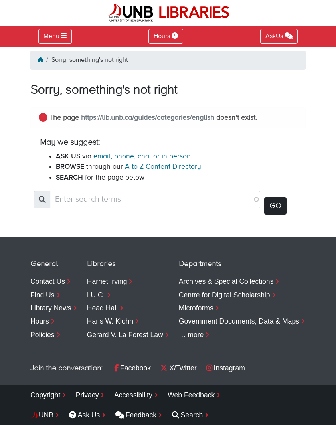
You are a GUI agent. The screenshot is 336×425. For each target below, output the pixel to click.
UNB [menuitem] (46, 415)
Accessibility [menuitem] (133, 395)
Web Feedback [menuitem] (191, 395)
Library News (50, 308)
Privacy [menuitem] (87, 395)
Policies (42, 335)
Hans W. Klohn (110, 321)
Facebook (132, 368)
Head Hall (102, 308)
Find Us (42, 295)
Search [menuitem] (187, 415)
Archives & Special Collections (226, 281)
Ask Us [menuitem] (84, 415)
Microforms (196, 308)
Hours (39, 321)
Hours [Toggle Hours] (166, 36)
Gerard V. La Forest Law (125, 335)
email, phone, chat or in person (142, 156)
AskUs (279, 36)
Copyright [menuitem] (45, 395)
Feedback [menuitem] (135, 415)
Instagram (225, 368)
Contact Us (47, 281)
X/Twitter (178, 368)
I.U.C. (96, 295)
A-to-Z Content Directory (163, 166)
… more (191, 335)
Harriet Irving (107, 281)
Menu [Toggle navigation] (51, 36)
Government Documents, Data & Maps (239, 321)
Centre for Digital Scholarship (224, 295)
